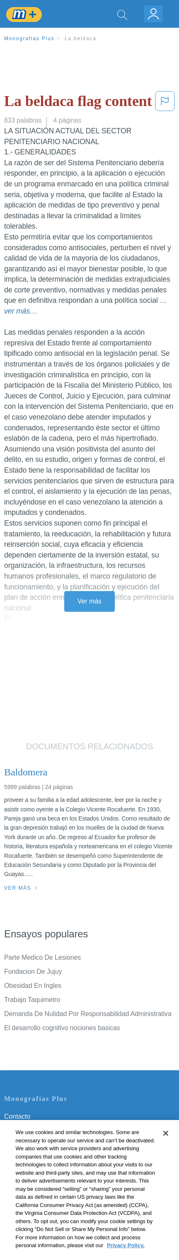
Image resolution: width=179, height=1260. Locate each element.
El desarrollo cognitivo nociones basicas (62, 1027)
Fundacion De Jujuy (33, 971)
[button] (165, 103)
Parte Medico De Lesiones (42, 957)
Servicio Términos (30, 1128)
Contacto (17, 1116)
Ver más (89, 601)
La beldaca (81, 38)
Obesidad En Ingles (32, 985)
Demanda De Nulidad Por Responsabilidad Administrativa (88, 1013)
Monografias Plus (29, 38)
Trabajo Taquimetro (32, 999)
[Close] (166, 1145)
